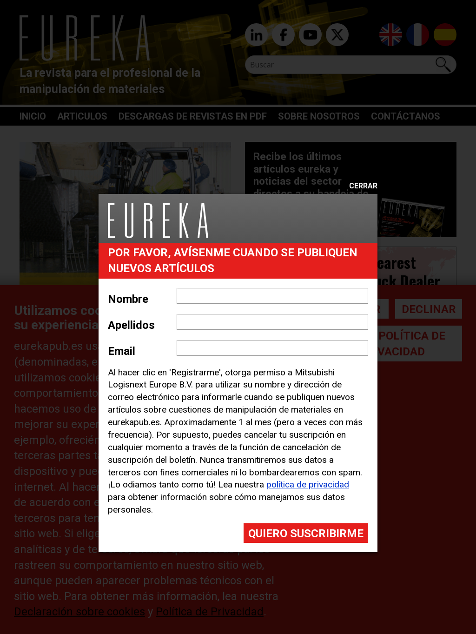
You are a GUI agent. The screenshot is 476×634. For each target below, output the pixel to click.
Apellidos (131, 325)
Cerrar (363, 186)
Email (121, 351)
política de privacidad (307, 484)
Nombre (128, 299)
